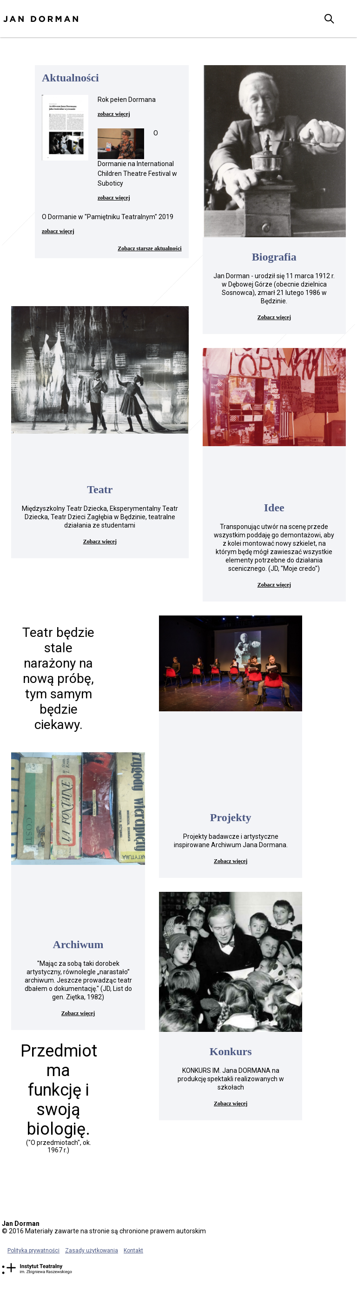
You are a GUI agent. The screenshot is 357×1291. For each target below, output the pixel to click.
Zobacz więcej (274, 317)
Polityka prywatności (33, 1250)
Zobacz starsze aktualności (149, 248)
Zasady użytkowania (91, 1250)
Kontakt (133, 1250)
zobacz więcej (114, 114)
